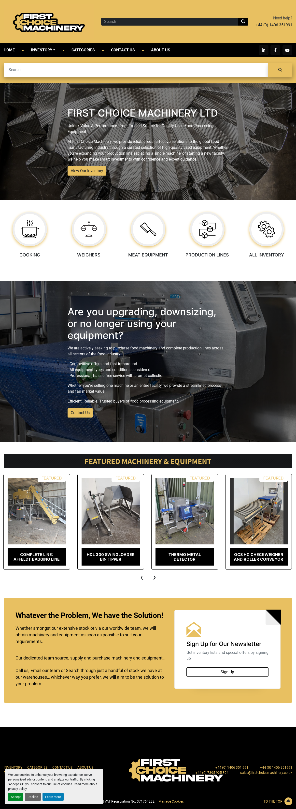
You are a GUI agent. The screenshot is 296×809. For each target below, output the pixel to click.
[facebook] (276, 50)
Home (9, 50)
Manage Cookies (171, 801)
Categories (83, 50)
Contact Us (123, 50)
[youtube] (287, 50)
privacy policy (17, 789)
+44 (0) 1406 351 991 (231, 767)
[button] (43, 50)
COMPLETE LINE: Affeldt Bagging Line (37, 557)
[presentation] (141, 577)
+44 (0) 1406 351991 (274, 25)
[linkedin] (264, 50)
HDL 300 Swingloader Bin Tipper (111, 557)
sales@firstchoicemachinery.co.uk (266, 773)
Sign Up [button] (227, 672)
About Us (160, 50)
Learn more (53, 797)
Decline (33, 797)
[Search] (169, 22)
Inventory (41, 50)
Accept (16, 797)
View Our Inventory (87, 170)
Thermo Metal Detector (185, 557)
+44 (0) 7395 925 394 (212, 773)
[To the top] (246, 801)
